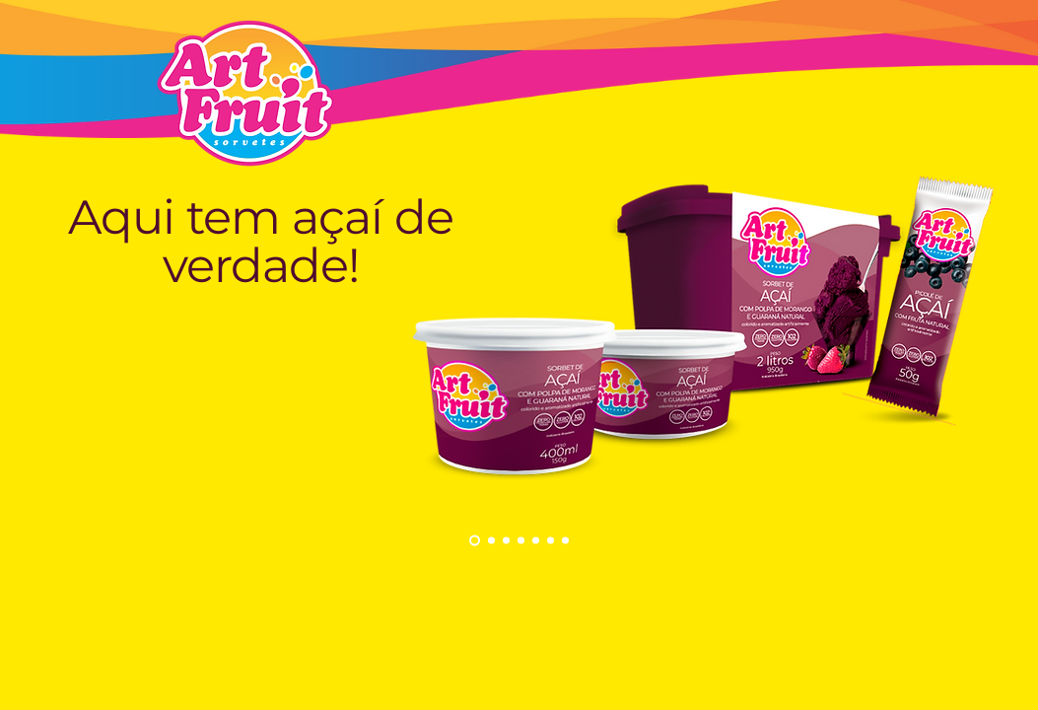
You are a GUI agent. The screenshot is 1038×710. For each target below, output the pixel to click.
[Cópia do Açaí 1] (474, 540)
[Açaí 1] (491, 540)
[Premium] (506, 540)
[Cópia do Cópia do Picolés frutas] (565, 540)
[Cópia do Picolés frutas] (535, 540)
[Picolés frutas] (521, 540)
